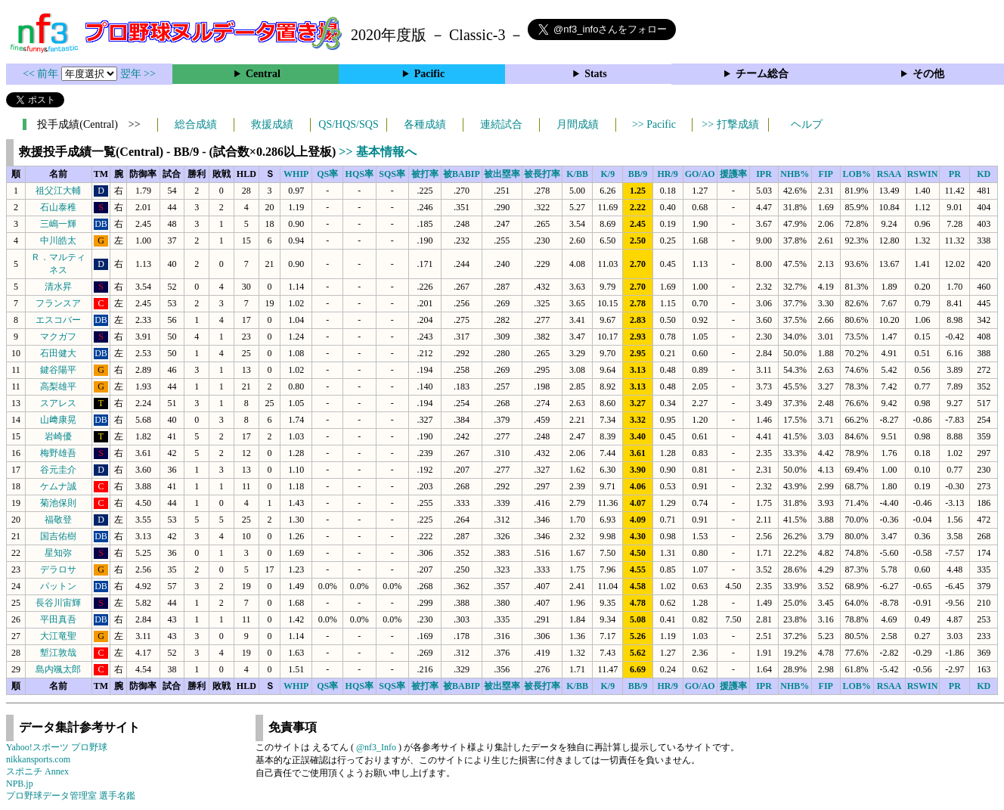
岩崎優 (58, 436)
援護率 (733, 174)
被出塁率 (502, 174)
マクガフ (58, 336)
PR (955, 174)
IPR (764, 174)
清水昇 (58, 286)
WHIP (296, 174)
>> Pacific (654, 124)
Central (263, 73)
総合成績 (196, 124)
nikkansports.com (38, 759)
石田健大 (58, 353)
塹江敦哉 (58, 652)
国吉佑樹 (58, 536)
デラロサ (58, 569)
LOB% (856, 174)
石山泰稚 (58, 207)
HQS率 (359, 174)
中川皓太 (58, 240)
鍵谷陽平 (58, 370)
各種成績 (425, 124)
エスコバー (58, 320)
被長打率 (542, 174)
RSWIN (922, 174)
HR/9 (667, 174)
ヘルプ (807, 124)
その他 (928, 73)
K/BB (577, 174)
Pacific (429, 73)
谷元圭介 (58, 469)
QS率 (327, 174)
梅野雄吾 (58, 453)
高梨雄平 (58, 386)
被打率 (424, 174)
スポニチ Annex (37, 771)
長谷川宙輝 (58, 602)
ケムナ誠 (58, 486)
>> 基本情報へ (377, 151)
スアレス (58, 403)
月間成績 (577, 124)
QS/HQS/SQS (348, 124)
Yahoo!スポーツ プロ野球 (56, 747)
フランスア (58, 303)
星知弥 (58, 553)
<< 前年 (42, 73)
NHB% (794, 174)
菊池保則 (58, 503)
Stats (595, 73)
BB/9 (637, 174)
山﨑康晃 (58, 419)
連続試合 (501, 124)
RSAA (889, 174)
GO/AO (700, 174)
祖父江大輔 (58, 190)
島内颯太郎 (58, 669)
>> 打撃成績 (730, 124)
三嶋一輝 (58, 224)
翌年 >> (138, 73)
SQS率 (392, 174)
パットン (58, 586)
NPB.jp (19, 783)
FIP (826, 174)
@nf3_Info (376, 747)
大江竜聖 (58, 636)
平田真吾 (58, 619)
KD (983, 174)
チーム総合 (762, 73)
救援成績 (272, 124)
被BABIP (461, 174)
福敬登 (58, 519)
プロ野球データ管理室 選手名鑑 (70, 795)
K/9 (608, 174)
